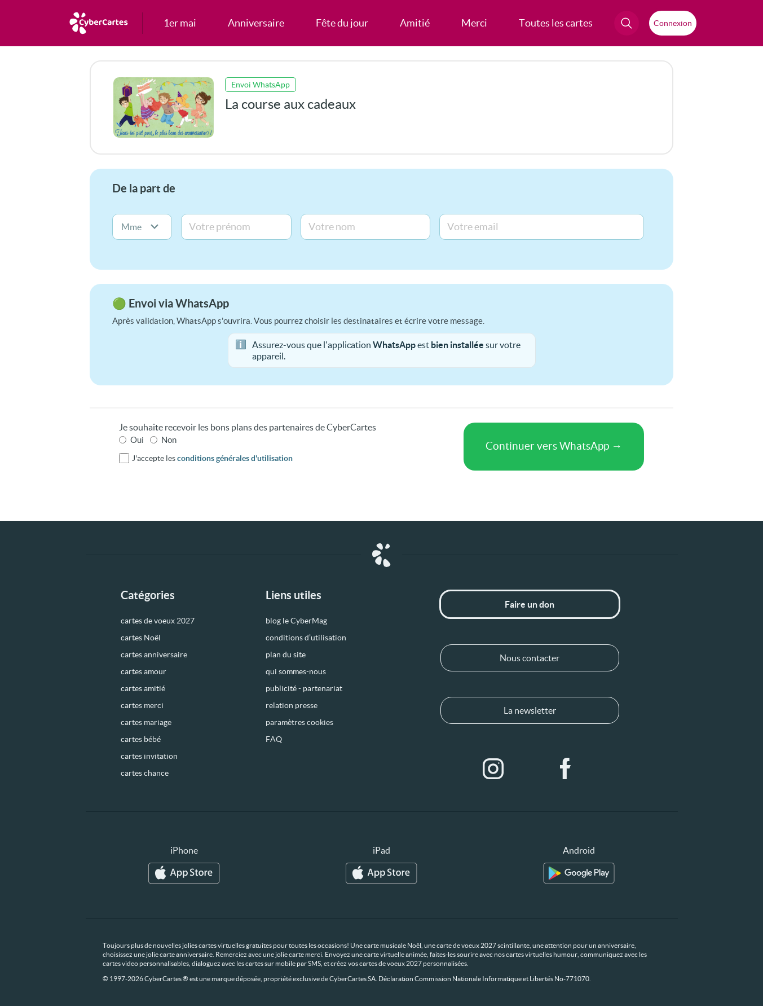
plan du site (286, 654)
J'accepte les (212, 458)
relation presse (291, 705)
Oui (137, 440)
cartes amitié (143, 688)
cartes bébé (141, 739)
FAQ (274, 739)
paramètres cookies (299, 722)
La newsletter (530, 710)
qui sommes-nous (296, 671)
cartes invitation (149, 756)
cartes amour (143, 671)
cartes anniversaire (154, 654)
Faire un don (529, 604)
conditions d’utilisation (306, 637)
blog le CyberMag (296, 620)
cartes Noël (141, 637)
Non (169, 440)
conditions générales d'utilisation (235, 458)
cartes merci (142, 705)
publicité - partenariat (304, 688)
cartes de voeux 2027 (158, 620)
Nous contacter (529, 658)
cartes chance (145, 772)
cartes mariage (146, 722)
